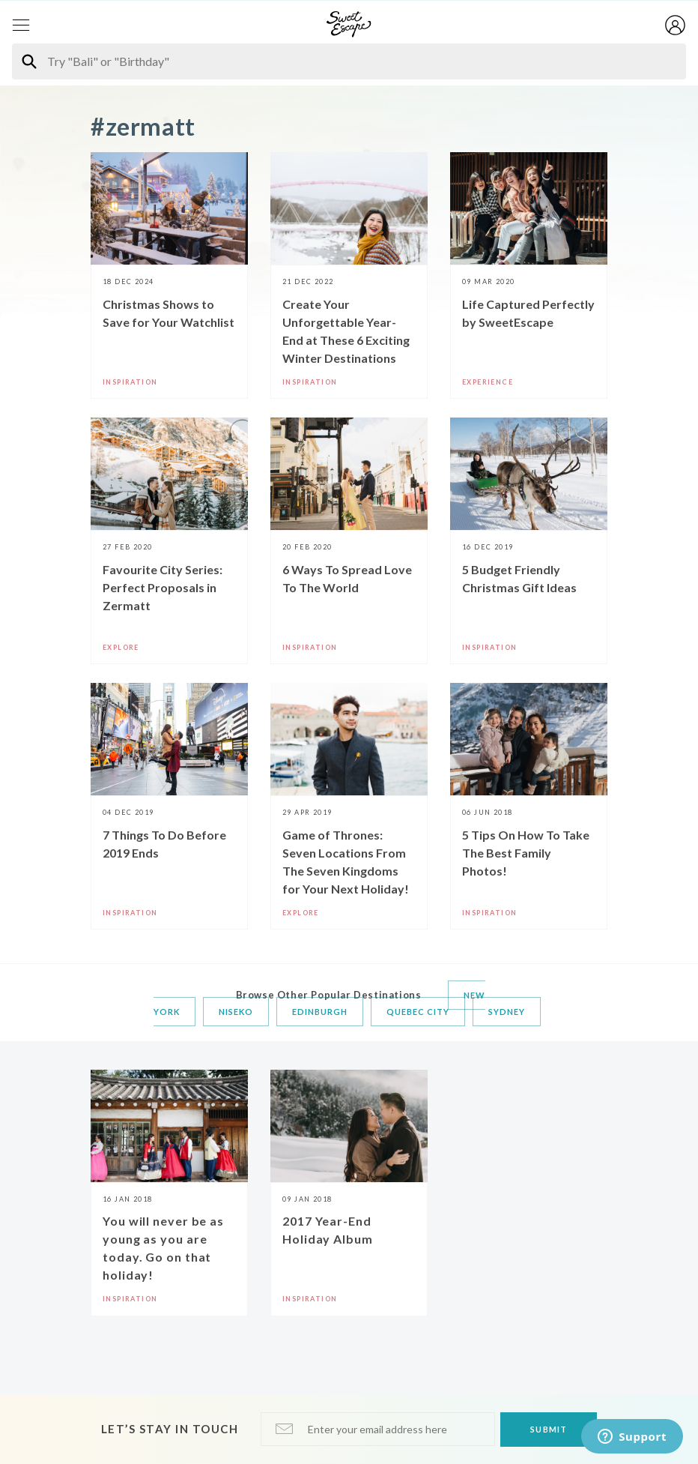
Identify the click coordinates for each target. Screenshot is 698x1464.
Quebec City (417, 1011)
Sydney (506, 1011)
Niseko (236, 1011)
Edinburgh (320, 1011)
